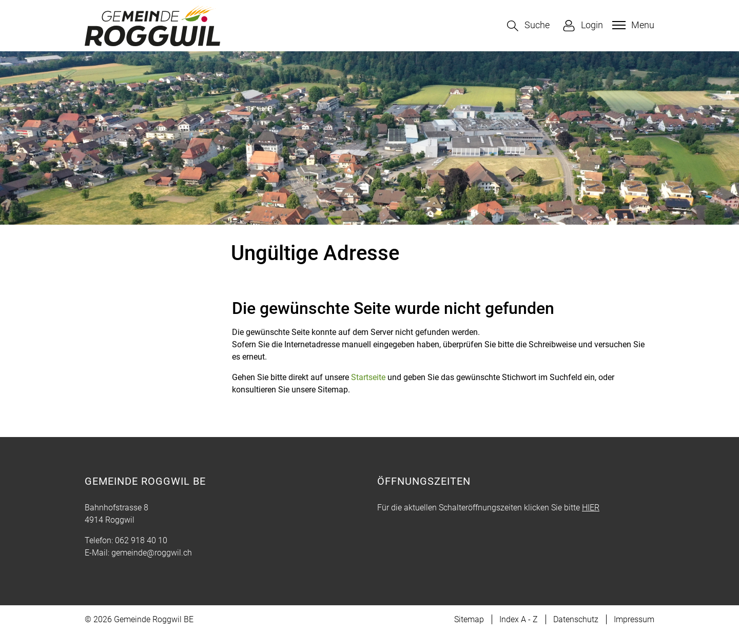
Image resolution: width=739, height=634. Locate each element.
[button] (528, 26)
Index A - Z (518, 619)
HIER (590, 507)
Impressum (634, 619)
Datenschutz (575, 619)
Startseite (368, 377)
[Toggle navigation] (632, 25)
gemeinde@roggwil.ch (151, 553)
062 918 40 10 (141, 540)
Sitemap (469, 619)
